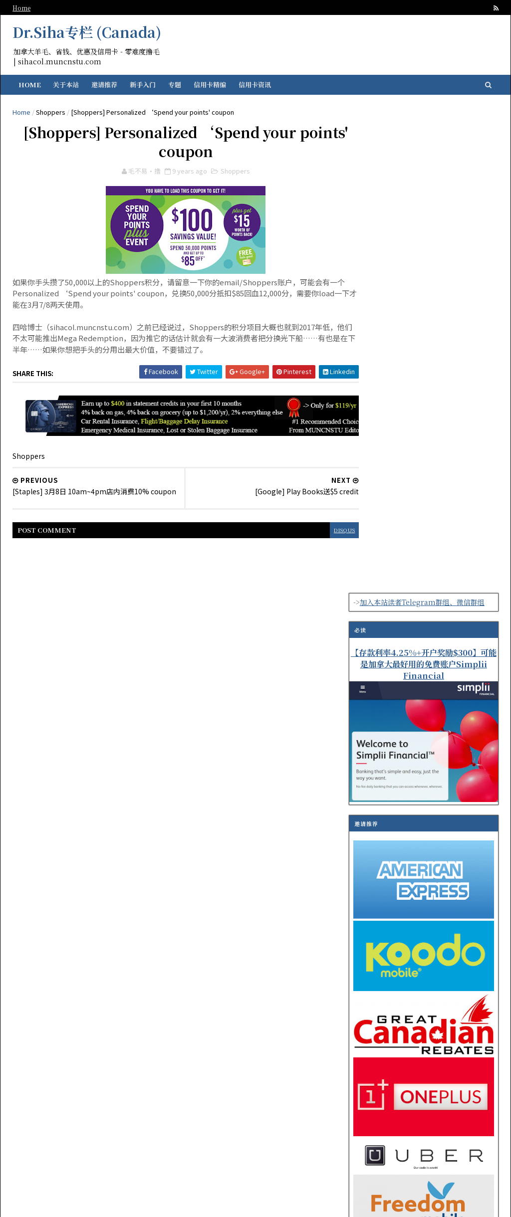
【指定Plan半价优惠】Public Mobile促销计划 (442, 850)
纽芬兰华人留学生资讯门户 (203, 1203)
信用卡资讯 (258, 84)
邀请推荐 (108, 84)
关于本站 (69, 84)
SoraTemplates (321, 1203)
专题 (178, 84)
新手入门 (146, 84)
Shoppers (54, 112)
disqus (307, 535)
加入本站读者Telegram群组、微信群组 (418, 116)
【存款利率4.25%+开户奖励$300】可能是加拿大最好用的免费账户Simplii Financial (420, 178)
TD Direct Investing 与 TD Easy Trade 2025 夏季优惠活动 (441, 936)
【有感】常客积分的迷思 (433, 886)
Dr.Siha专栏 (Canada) (90, 32)
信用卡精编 (213, 84)
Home (25, 7)
